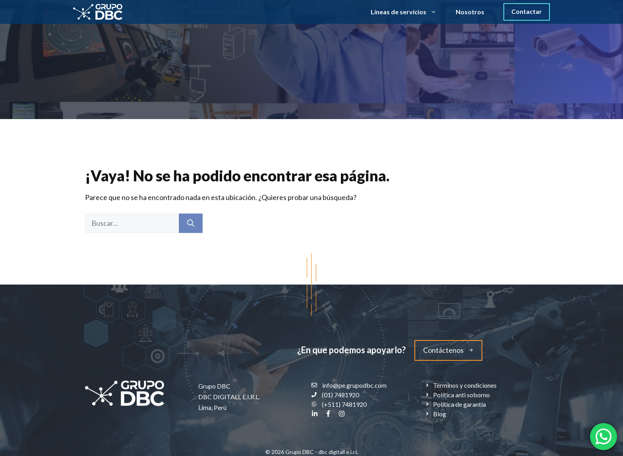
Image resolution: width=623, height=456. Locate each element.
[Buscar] (191, 223)
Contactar (526, 11)
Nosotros (470, 11)
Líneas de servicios (408, 12)
